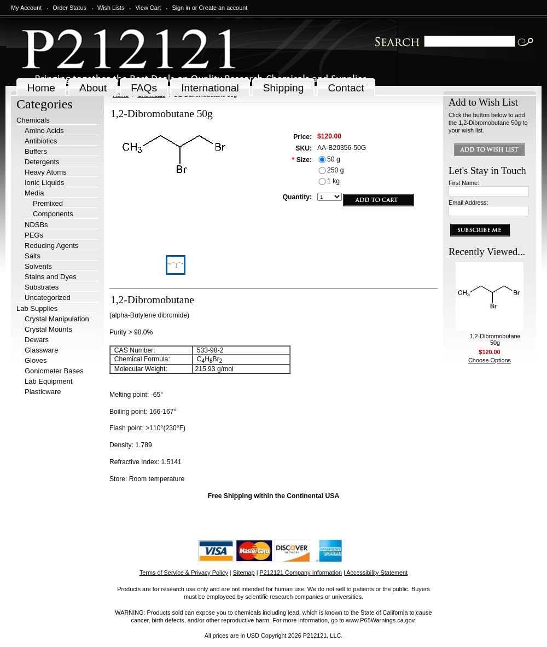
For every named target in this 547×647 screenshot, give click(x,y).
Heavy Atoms (46, 172)
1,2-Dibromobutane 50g (494, 339)
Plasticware (43, 392)
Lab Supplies (36, 308)
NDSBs (36, 225)
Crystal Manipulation (57, 319)
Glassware (41, 350)
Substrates (42, 287)
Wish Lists (111, 7)
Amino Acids (44, 130)
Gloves (35, 360)
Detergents (42, 162)
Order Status (69, 7)
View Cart (148, 7)
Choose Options (489, 360)
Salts (32, 256)
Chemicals (33, 120)
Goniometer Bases (54, 371)
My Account (26, 7)
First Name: (464, 183)
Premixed (48, 203)
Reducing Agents (51, 245)
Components (53, 214)
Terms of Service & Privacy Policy (183, 572)
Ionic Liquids (44, 182)
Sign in (181, 7)
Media (34, 193)
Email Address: (468, 202)
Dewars (37, 340)
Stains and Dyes (51, 277)
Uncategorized (48, 297)
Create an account (223, 7)
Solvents (38, 266)
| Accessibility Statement (376, 572)
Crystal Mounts (48, 329)
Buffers (36, 151)
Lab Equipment (48, 381)
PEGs (34, 235)
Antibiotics (41, 141)
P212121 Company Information (301, 572)
